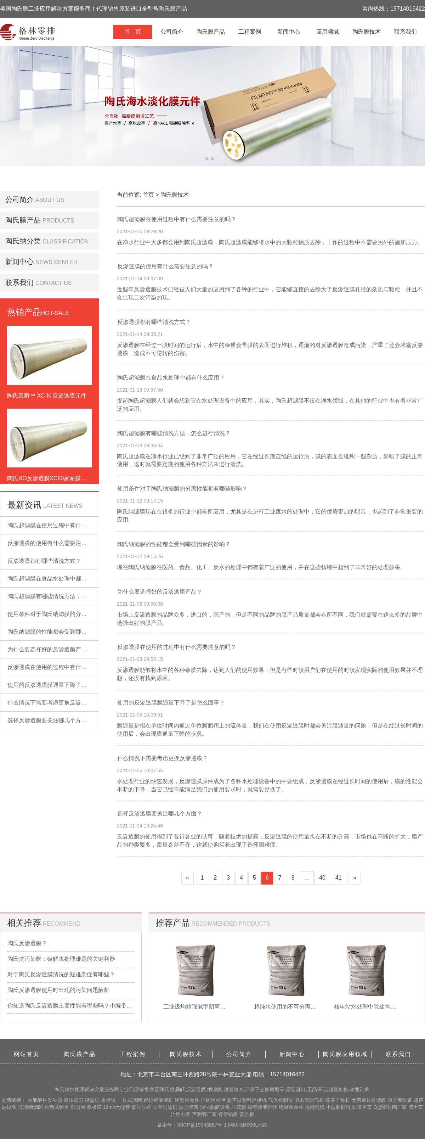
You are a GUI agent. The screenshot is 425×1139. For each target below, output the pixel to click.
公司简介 (171, 32)
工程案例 (249, 32)
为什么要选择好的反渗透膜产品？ (49, 649)
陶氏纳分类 (23, 241)
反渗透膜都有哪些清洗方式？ (44, 561)
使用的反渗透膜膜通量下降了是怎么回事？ (61, 685)
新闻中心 (288, 32)
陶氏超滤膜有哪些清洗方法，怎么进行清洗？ (64, 596)
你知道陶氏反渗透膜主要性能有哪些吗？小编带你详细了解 (70, 1006)
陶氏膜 (62, 1089)
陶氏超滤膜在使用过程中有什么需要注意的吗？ (66, 525)
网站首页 (26, 1054)
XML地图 (258, 1125)
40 (322, 878)
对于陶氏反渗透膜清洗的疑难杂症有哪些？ (61, 974)
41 (338, 878)
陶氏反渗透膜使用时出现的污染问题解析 (58, 990)
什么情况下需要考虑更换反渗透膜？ (52, 703)
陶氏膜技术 (366, 32)
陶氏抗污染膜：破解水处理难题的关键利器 (61, 959)
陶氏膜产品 (211, 32)
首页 (148, 195)
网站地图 (238, 1125)
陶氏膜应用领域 (345, 1054)
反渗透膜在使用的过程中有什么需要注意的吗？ (66, 667)
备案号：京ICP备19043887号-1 (192, 1125)
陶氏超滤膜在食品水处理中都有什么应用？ (61, 579)
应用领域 (327, 32)
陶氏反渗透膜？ (27, 943)
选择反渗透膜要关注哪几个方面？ (49, 720)
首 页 (133, 32)
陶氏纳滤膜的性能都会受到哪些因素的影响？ (64, 632)
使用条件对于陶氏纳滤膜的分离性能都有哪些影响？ (72, 614)
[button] (206, 158)
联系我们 (405, 32)
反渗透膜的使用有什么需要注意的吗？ (55, 543)
